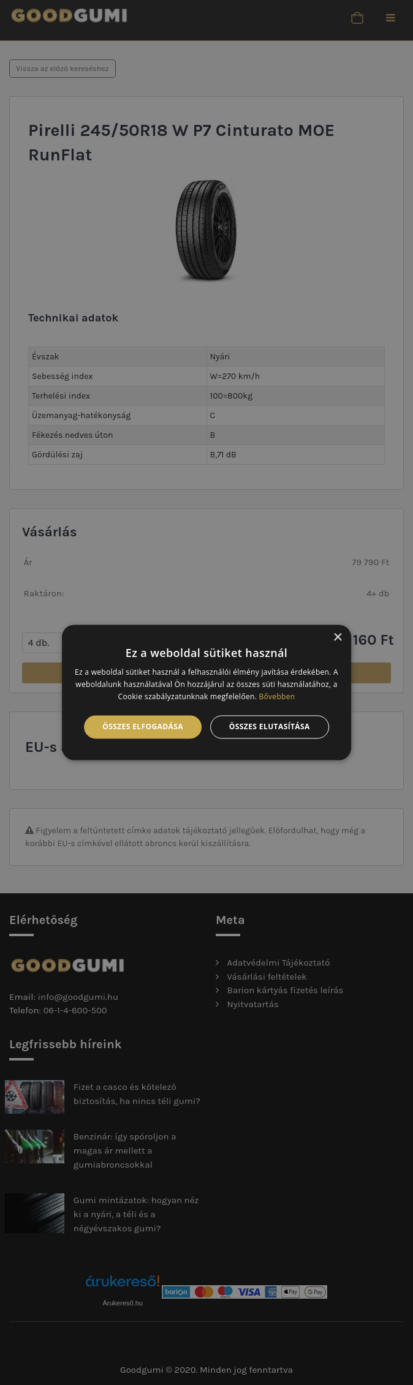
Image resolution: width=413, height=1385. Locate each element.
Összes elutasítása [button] (269, 726)
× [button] (337, 637)
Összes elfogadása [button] (142, 726)
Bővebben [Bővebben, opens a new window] (277, 696)
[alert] (206, 692)
